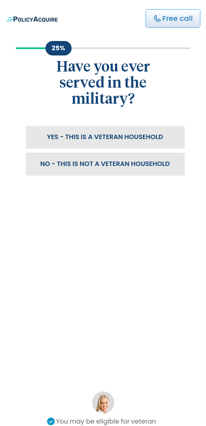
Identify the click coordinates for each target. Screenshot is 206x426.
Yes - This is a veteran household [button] (105, 136)
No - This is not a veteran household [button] (105, 163)
